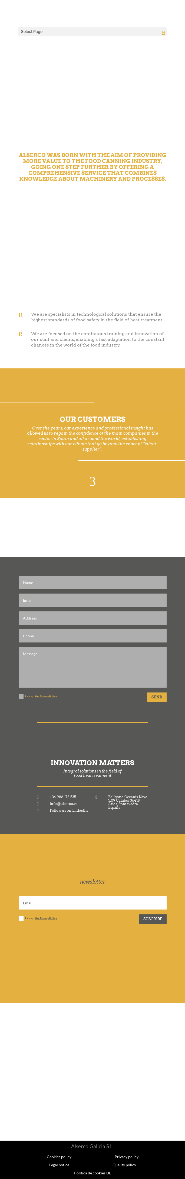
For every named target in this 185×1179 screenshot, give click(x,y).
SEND (156, 697)
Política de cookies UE (92, 1173)
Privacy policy (126, 1156)
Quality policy (124, 1165)
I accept (38, 696)
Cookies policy (59, 1156)
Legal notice (59, 1165)
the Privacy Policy (46, 696)
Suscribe (152, 919)
